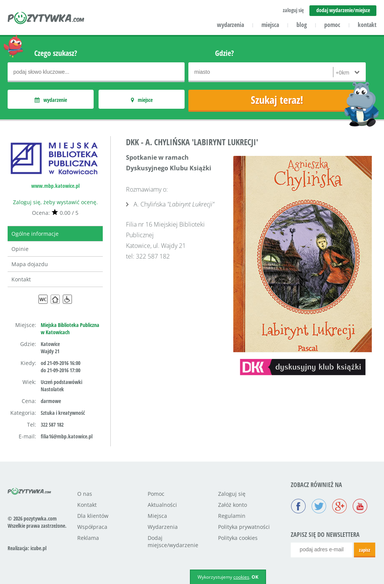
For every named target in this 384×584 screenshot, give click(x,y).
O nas (84, 493)
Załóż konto (232, 504)
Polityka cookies (238, 537)
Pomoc (156, 493)
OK (255, 577)
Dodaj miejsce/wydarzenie (173, 541)
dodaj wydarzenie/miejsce (343, 10)
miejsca (270, 25)
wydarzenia (230, 25)
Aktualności (162, 504)
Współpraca (92, 526)
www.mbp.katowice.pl (55, 185)
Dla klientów (92, 515)
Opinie (20, 248)
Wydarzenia (163, 526)
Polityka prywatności (244, 526)
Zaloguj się (231, 493)
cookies (241, 577)
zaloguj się (293, 10)
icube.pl (38, 548)
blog (301, 25)
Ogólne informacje (35, 233)
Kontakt (21, 279)
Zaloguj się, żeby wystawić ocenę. (55, 202)
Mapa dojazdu (29, 264)
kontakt (367, 25)
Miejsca (157, 515)
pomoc (332, 25)
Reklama (88, 537)
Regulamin (231, 515)
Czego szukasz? (55, 53)
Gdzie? (224, 53)
